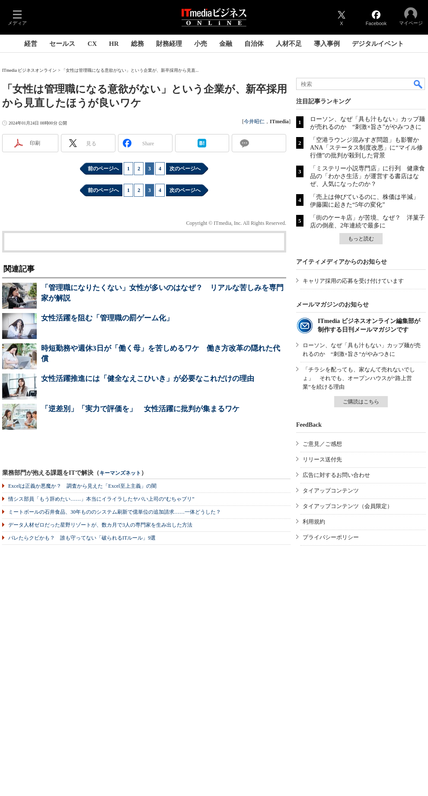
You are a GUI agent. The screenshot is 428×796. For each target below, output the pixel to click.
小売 (200, 43)
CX (92, 43)
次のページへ (185, 169)
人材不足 (289, 43)
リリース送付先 (322, 459)
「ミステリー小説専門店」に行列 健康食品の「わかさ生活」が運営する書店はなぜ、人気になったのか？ (367, 176)
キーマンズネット (120, 473)
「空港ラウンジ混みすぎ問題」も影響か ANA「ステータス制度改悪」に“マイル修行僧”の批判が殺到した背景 (367, 148)
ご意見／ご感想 (322, 444)
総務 (137, 43)
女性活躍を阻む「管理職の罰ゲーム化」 (107, 318)
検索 (418, 84)
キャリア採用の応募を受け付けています (353, 281)
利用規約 (314, 521)
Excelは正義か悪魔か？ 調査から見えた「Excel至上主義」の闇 (82, 486)
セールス (62, 43)
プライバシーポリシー (331, 537)
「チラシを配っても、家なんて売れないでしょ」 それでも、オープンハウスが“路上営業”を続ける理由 (359, 378)
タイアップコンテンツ (331, 490)
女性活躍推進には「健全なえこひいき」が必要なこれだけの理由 (147, 378)
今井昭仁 (254, 121)
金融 (225, 43)
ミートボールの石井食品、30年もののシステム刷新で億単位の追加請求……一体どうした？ (114, 512)
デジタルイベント (378, 43)
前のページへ (103, 169)
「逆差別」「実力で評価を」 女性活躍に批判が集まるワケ (140, 409)
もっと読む (361, 239)
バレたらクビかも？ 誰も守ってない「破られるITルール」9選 (82, 538)
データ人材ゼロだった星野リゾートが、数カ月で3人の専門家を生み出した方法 (100, 525)
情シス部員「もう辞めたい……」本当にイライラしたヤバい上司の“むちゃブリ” (101, 499)
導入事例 (327, 43)
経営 (30, 43)
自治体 (254, 43)
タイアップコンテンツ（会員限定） (348, 506)
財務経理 (169, 43)
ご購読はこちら (361, 402)
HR (114, 43)
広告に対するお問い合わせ (336, 475)
